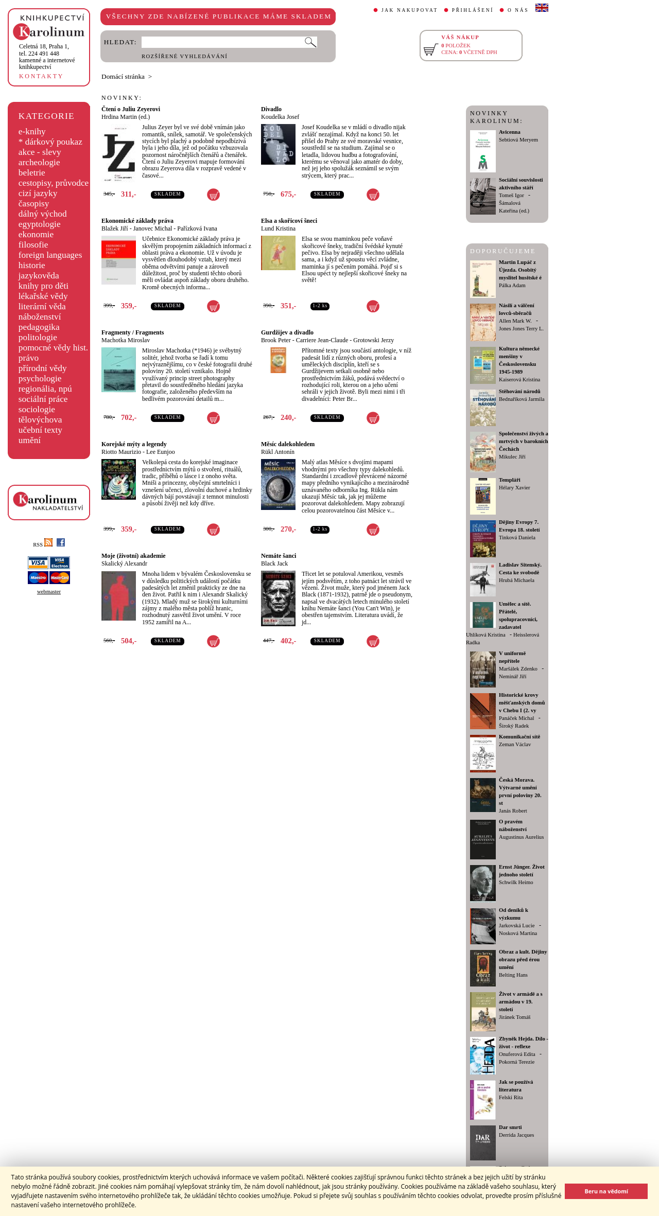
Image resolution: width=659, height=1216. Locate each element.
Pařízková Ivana (197, 228)
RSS (43, 545)
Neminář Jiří (513, 676)
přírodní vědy (43, 368)
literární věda (42, 306)
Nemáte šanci (278, 555)
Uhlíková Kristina (486, 635)
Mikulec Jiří (512, 457)
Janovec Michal (152, 228)
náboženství (40, 317)
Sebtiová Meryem (518, 140)
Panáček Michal (516, 718)
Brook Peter (276, 340)
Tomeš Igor (511, 195)
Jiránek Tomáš (515, 1017)
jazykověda (39, 275)
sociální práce (43, 399)
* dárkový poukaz (50, 142)
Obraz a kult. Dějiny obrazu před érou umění (523, 959)
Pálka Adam (512, 285)
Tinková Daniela (517, 537)
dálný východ (43, 214)
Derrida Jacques (516, 1135)
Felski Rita (511, 1097)
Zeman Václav (515, 744)
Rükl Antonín (277, 451)
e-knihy (32, 131)
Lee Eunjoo (160, 451)
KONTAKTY (41, 76)
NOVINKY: (122, 97)
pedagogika (39, 327)
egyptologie (40, 224)
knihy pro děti (43, 286)
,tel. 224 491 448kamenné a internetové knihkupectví (47, 57)
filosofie (33, 245)
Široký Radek (514, 726)
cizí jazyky (38, 193)
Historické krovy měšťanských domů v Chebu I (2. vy (522, 702)
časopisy (34, 203)
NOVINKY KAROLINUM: (496, 117)
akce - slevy (40, 152)
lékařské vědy (43, 296)
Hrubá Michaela (516, 580)
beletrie (32, 173)
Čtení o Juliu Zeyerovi (130, 109)
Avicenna (510, 132)
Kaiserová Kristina (519, 379)
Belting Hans (513, 975)
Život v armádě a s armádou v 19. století (521, 1001)
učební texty (40, 430)
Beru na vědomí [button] (606, 1191)
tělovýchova (40, 420)
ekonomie (36, 234)
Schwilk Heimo (516, 882)
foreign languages (50, 255)
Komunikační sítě (519, 736)
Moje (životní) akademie (133, 555)
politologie (38, 337)
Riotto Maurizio (121, 451)
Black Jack (274, 563)
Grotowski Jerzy (373, 340)
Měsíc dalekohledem (288, 444)
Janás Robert (513, 811)
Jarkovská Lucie (517, 925)
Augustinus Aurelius (521, 837)
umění (30, 440)
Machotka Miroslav (125, 340)
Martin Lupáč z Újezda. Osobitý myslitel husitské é (520, 269)
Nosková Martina (518, 933)
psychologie (40, 378)
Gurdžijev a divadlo (287, 332)
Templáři (510, 480)
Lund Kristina (278, 228)
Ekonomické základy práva (137, 220)
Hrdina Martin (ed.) (125, 116)
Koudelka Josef (280, 116)
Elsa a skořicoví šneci (289, 220)
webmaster (49, 591)
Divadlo (271, 109)
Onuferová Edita (517, 1054)
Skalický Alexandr (124, 563)
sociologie (37, 409)
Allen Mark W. (515, 321)
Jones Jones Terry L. (521, 328)
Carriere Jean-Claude (322, 340)
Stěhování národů (520, 391)
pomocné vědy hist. (53, 348)
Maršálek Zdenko (518, 669)
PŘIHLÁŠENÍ (473, 10)
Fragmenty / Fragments (132, 332)
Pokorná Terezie (516, 1062)
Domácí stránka (123, 76)
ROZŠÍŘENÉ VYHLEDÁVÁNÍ (185, 56)
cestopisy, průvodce (54, 183)
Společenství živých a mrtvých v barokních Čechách (523, 441)
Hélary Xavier (514, 487)
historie (32, 265)
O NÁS (518, 10)
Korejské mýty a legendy (134, 444)
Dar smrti (510, 1127)
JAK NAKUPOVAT (409, 10)
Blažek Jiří (114, 228)
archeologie (39, 162)
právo (29, 358)
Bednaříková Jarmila (521, 399)
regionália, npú (45, 389)
